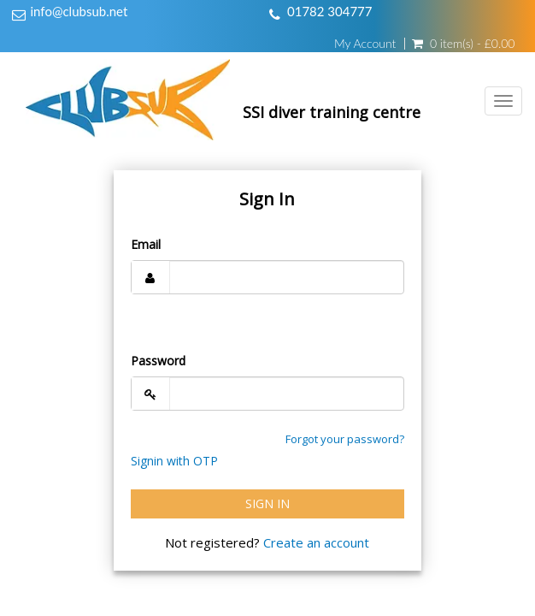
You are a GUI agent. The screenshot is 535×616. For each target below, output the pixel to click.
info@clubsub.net (79, 11)
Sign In (267, 503)
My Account (365, 44)
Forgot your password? (344, 439)
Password (158, 360)
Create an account (316, 542)
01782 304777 (330, 11)
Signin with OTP (174, 461)
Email (146, 244)
